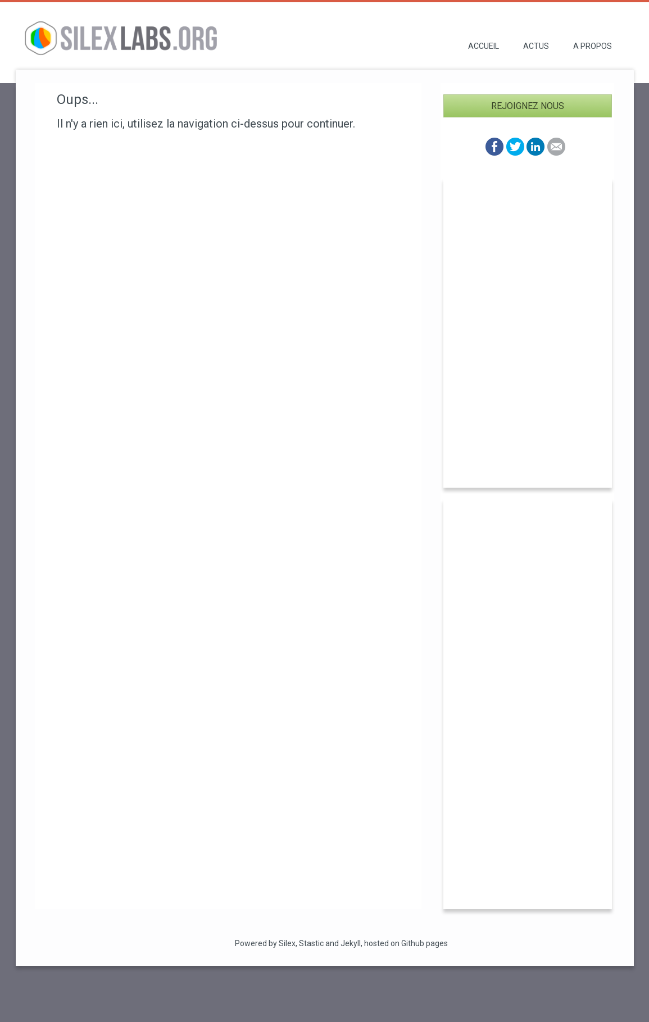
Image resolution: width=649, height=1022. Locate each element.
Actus (536, 46)
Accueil (483, 46)
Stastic (311, 943)
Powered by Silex (265, 943)
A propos (592, 46)
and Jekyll (343, 943)
